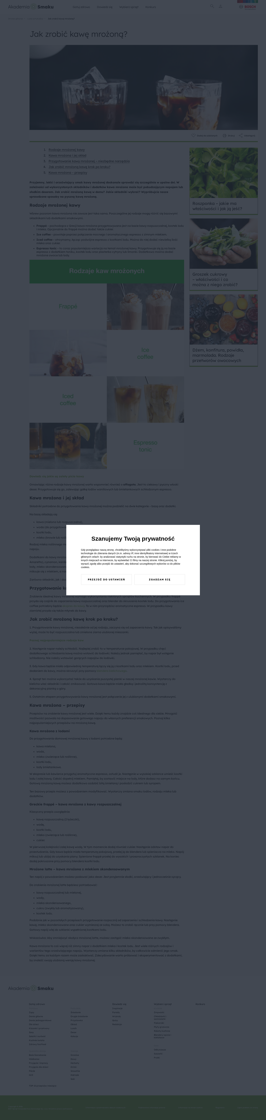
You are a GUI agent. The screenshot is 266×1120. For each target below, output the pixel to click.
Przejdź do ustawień (106, 579)
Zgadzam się (160, 579)
